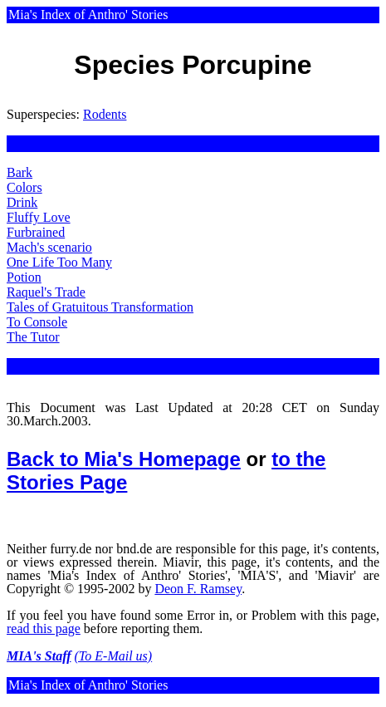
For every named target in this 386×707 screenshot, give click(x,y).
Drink (22, 202)
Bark (19, 172)
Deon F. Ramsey (198, 589)
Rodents (104, 114)
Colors (24, 187)
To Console (37, 322)
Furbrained (36, 232)
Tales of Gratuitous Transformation (100, 307)
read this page (44, 628)
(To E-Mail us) (114, 656)
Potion (24, 277)
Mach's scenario (49, 247)
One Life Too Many (59, 262)
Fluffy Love (39, 217)
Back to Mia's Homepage (124, 459)
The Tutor (33, 337)
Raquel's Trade (46, 292)
